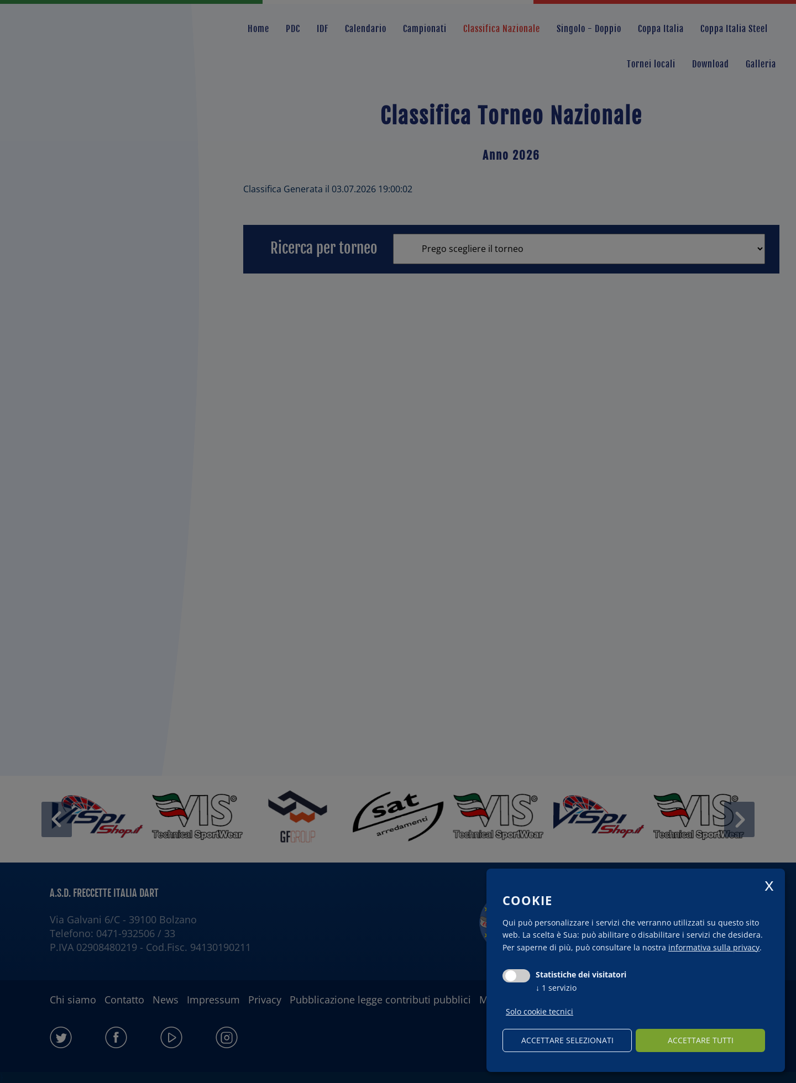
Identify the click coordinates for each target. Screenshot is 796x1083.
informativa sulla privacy (714, 947)
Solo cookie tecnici (539, 1012)
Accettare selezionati (567, 1040)
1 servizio (556, 987)
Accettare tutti (701, 1040)
